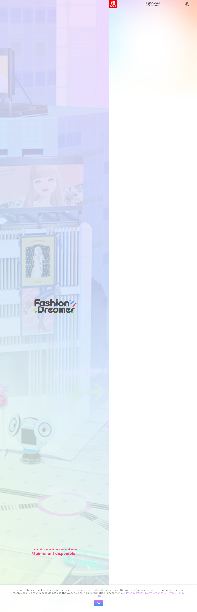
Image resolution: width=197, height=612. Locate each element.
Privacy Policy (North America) (145, 593)
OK (98, 603)
